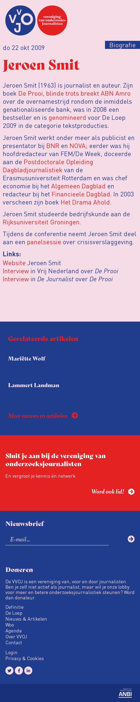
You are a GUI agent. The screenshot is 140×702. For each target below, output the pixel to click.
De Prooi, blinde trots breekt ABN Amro (74, 93)
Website (14, 262)
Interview (16, 271)
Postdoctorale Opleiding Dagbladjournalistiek (48, 165)
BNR (52, 145)
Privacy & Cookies (24, 658)
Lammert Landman (33, 385)
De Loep (13, 613)
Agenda (13, 630)
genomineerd (67, 117)
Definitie (14, 607)
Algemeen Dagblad (78, 186)
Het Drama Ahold (85, 202)
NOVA (77, 145)
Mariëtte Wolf (26, 358)
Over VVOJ (16, 636)
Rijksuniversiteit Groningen (41, 222)
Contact (13, 642)
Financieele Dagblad (81, 194)
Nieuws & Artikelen (26, 619)
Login (11, 652)
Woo (9, 625)
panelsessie (44, 241)
